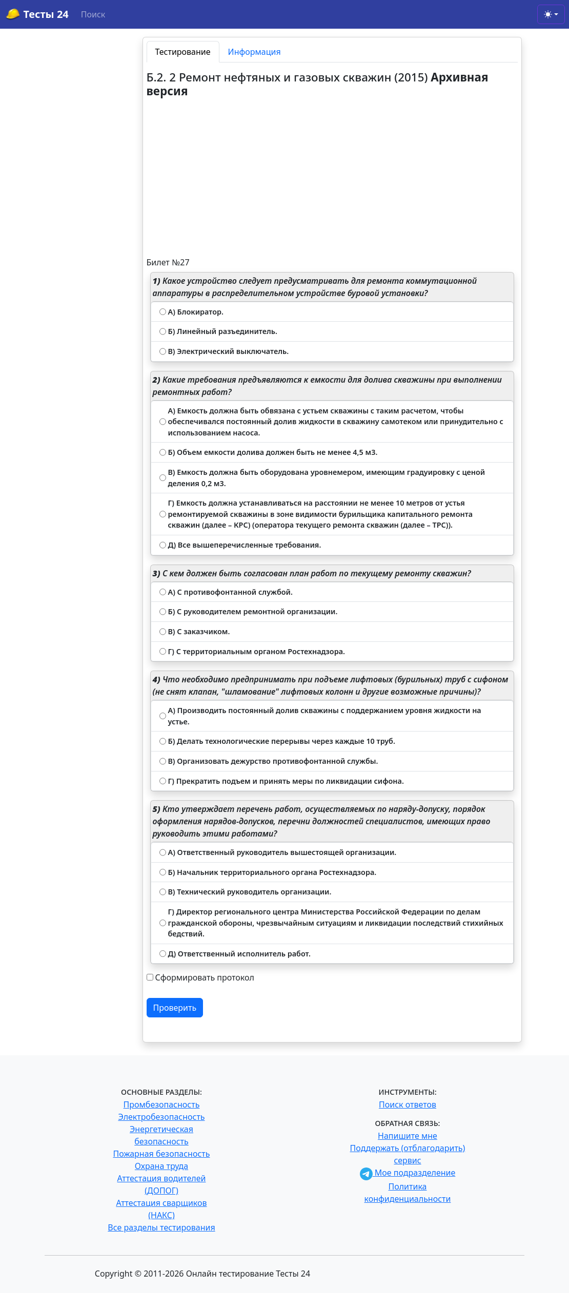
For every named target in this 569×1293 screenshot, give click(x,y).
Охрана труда (161, 1166)
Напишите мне (407, 1135)
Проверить (175, 1007)
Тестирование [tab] (183, 51)
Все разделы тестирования (161, 1227)
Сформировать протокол (204, 977)
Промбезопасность (162, 1104)
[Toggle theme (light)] (551, 14)
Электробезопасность (161, 1116)
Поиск (93, 14)
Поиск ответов (407, 1104)
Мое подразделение (408, 1172)
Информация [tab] (254, 51)
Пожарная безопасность (161, 1153)
